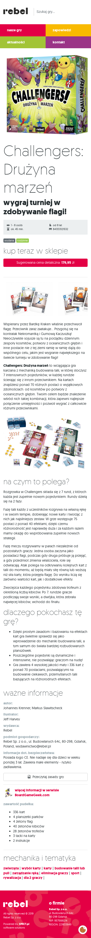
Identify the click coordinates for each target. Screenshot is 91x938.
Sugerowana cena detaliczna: (45, 262)
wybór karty (31, 868)
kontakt (59, 42)
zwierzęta (11, 868)
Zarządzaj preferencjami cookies (83, 929)
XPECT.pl (24, 924)
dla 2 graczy (33, 877)
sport (75, 873)
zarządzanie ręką (25, 873)
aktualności (16, 42)
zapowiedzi (62, 30)
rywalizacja (12, 877)
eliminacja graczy (54, 873)
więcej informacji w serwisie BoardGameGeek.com (37, 792)
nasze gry (14, 30)
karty (48, 868)
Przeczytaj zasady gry (48, 777)
